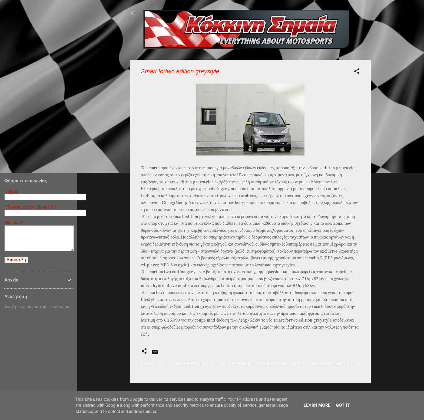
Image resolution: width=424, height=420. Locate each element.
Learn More (317, 405)
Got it (343, 405)
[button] (356, 72)
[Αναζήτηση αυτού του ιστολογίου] (38, 306)
